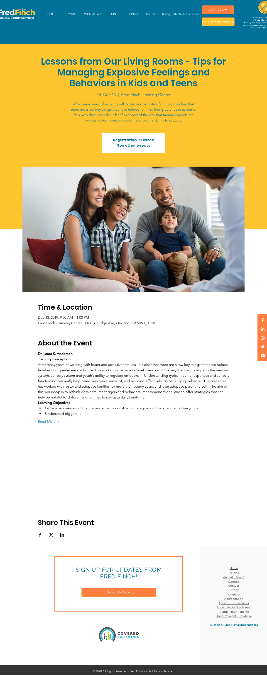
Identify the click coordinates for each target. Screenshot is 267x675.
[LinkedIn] (262, 329)
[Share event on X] (51, 535)
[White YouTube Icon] (262, 355)
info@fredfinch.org (246, 624)
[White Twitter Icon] (262, 346)
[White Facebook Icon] (262, 320)
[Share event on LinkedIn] (62, 535)
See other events (133, 145)
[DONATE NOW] (218, 9)
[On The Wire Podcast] (218, 21)
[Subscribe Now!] (118, 592)
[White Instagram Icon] (262, 337)
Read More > (48, 421)
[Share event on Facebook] (40, 535)
